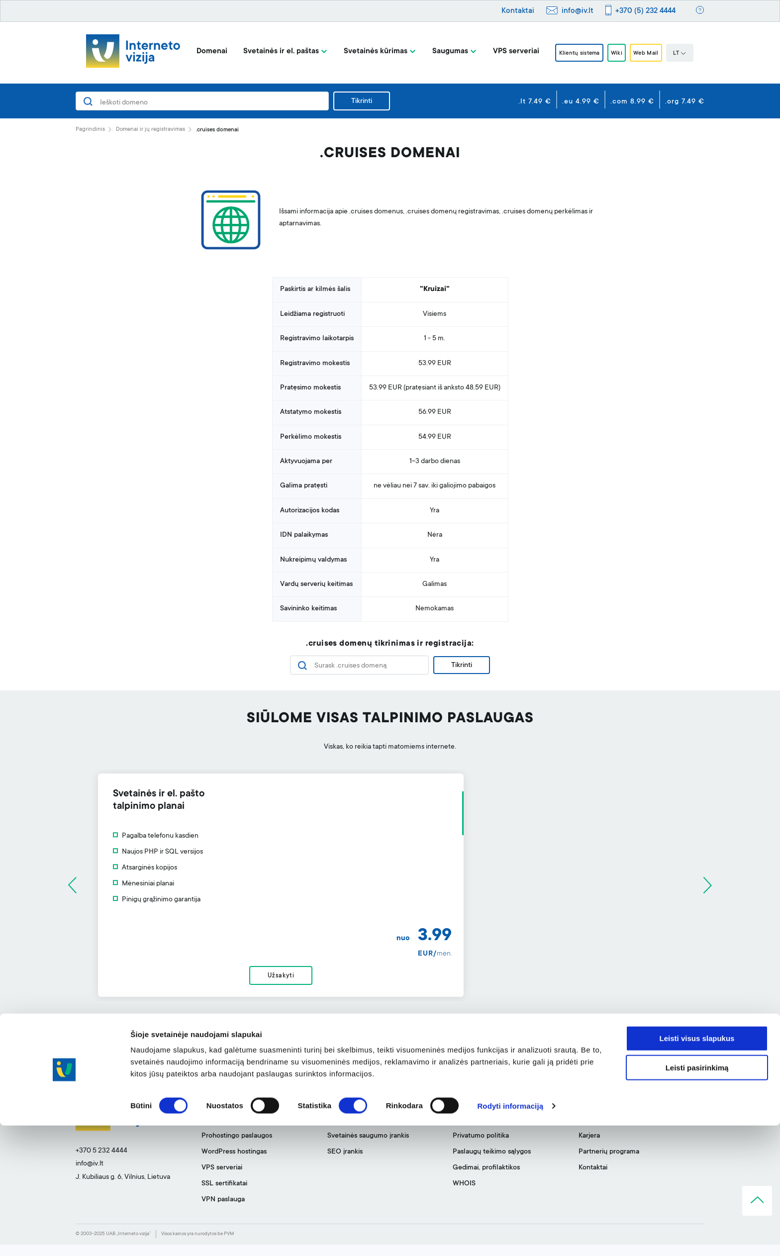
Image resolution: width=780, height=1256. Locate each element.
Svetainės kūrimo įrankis (364, 1116)
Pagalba (465, 1116)
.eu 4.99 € (580, 102)
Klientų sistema (571, 53)
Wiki (617, 53)
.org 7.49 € (684, 102)
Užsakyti (390, 981)
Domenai (198, 51)
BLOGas (591, 1132)
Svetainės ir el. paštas (267, 51)
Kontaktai (517, 11)
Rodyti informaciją (510, 1236)
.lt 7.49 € (534, 102)
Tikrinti (361, 101)
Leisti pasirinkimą (697, 1198)
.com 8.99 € (632, 102)
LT (692, 54)
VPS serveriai (503, 51)
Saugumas (437, 51)
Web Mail (655, 53)
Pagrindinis (90, 129)
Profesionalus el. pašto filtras (372, 1132)
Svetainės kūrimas (362, 51)
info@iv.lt (577, 11)
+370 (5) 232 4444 (645, 11)
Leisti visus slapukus (697, 1168)
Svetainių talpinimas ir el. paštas (250, 1132)
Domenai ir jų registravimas (150, 129)
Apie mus (593, 1116)
